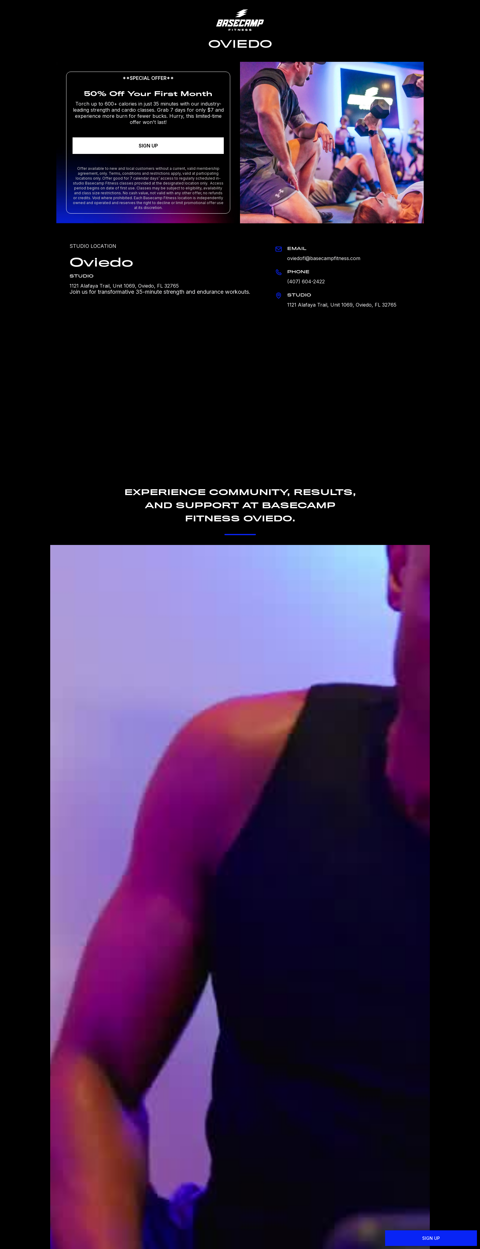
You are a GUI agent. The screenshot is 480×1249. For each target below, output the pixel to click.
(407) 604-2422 (306, 281)
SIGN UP (148, 146)
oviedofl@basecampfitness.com (323, 258)
